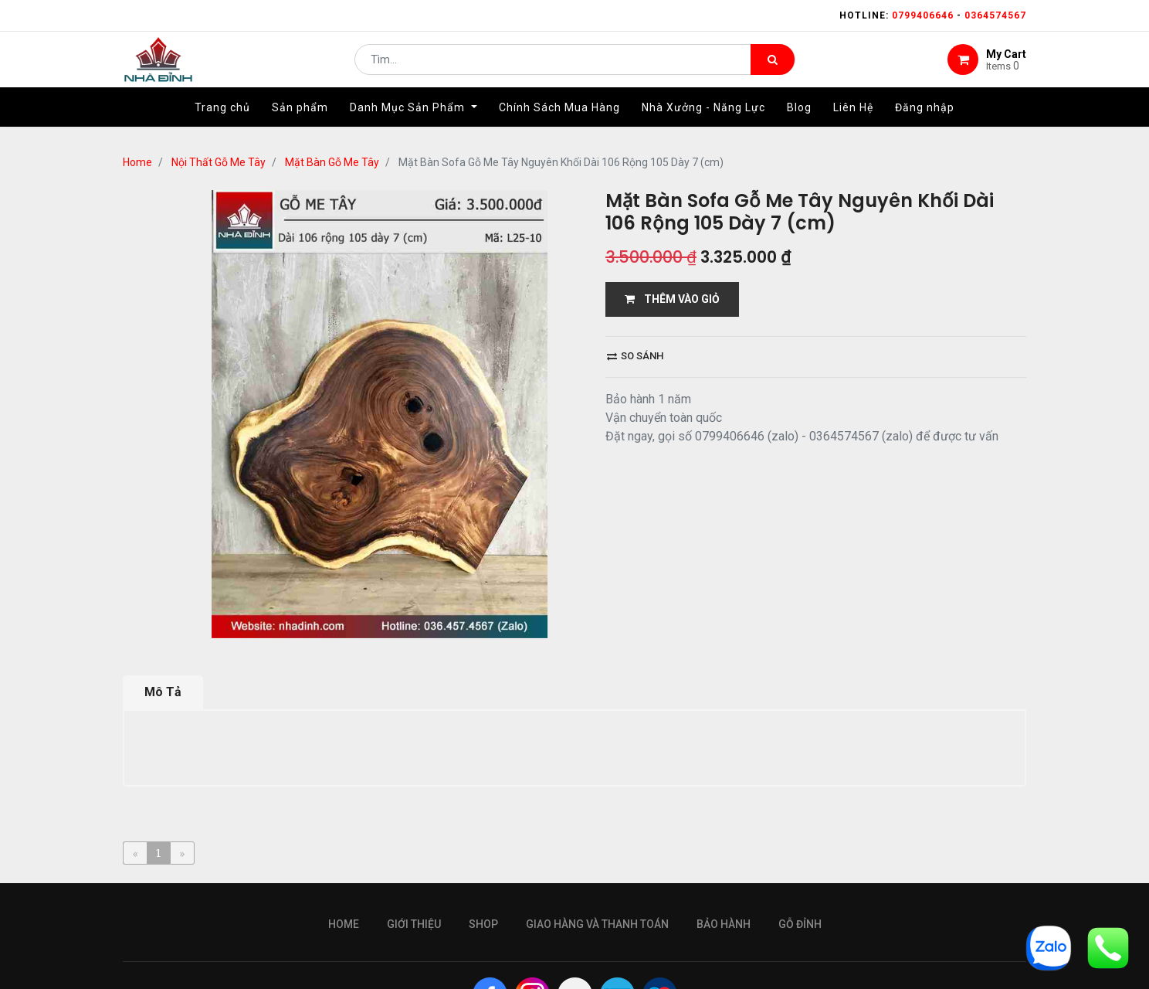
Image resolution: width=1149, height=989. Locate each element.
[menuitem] (222, 121)
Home (137, 162)
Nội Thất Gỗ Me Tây (218, 162)
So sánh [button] (635, 356)
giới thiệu (414, 924)
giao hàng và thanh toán (597, 924)
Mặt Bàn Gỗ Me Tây (332, 162)
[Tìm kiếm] (773, 66)
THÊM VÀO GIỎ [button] (672, 299)
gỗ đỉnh (800, 924)
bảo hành (724, 924)
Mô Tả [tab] (162, 692)
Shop (483, 924)
